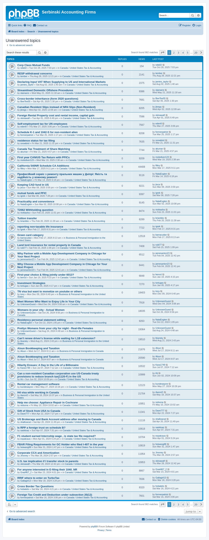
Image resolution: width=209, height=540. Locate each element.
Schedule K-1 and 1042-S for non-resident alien (47, 132)
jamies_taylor (27, 84)
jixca (22, 187)
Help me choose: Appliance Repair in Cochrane (47, 402)
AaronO (24, 395)
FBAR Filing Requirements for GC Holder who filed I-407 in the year (60, 444)
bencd (23, 277)
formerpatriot (26, 135)
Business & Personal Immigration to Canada (82, 351)
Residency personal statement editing (41, 319)
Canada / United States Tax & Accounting (80, 68)
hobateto (24, 489)
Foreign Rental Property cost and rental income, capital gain (55, 115)
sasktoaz (24, 430)
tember (23, 76)
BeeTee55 (25, 101)
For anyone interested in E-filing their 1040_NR (47, 469)
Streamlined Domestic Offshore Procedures (45, 90)
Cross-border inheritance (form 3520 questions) (47, 98)
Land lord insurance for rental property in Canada (49, 245)
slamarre (24, 93)
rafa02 (23, 68)
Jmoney (24, 455)
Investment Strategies (31, 283)
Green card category (30, 235)
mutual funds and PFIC (32, 193)
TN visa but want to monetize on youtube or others (49, 291)
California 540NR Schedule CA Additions (43, 165)
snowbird (24, 143)
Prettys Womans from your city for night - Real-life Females (55, 328)
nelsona (24, 405)
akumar (24, 151)
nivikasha (25, 212)
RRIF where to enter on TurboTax (38, 477)
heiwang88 (25, 447)
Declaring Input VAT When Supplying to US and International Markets (61, 81)
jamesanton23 (27, 259)
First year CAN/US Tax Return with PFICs (43, 157)
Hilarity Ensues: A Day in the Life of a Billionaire (48, 365)
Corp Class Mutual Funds (33, 65)
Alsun (23, 351)
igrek (22, 196)
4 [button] (183, 52)
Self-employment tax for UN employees (42, 123)
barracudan (26, 238)
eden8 (23, 126)
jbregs (23, 110)
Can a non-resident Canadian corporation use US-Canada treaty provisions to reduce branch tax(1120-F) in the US (58, 375)
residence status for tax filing (36, 140)
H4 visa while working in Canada (38, 392)
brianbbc (24, 221)
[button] (162, 52)
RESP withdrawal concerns (34, 73)
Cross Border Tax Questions (35, 486)
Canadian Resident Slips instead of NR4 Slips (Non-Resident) (56, 107)
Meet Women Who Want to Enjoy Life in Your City (48, 301)
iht (21, 379)
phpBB (94, 526)
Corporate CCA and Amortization (38, 452)
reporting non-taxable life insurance (40, 226)
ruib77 (23, 248)
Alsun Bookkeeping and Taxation (38, 348)
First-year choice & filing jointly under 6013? (45, 274)
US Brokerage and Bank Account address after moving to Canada (59, 419)
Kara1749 (25, 368)
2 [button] (174, 52)
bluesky (24, 341)
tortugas (24, 286)
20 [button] (195, 52)
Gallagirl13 (25, 480)
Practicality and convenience (35, 201)
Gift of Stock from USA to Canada (38, 410)
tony (22, 294)
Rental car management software (38, 384)
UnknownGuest (28, 304)
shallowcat (25, 422)
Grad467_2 (26, 472)
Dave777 (24, 413)
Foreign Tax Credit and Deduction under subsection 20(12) (54, 494)
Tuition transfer (27, 218)
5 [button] (187, 52)
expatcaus (25, 439)
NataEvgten (26, 180)
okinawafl (25, 118)
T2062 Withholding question (35, 209)
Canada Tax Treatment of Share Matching (43, 148)
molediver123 (27, 160)
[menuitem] (27, 25)
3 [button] (178, 52)
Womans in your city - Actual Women (40, 309)
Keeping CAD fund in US (33, 184)
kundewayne (26, 387)
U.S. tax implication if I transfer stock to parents (47, 461)
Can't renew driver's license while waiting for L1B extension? (56, 338)
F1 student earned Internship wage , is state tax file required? (56, 436)
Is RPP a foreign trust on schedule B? (41, 427)
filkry (22, 168)
